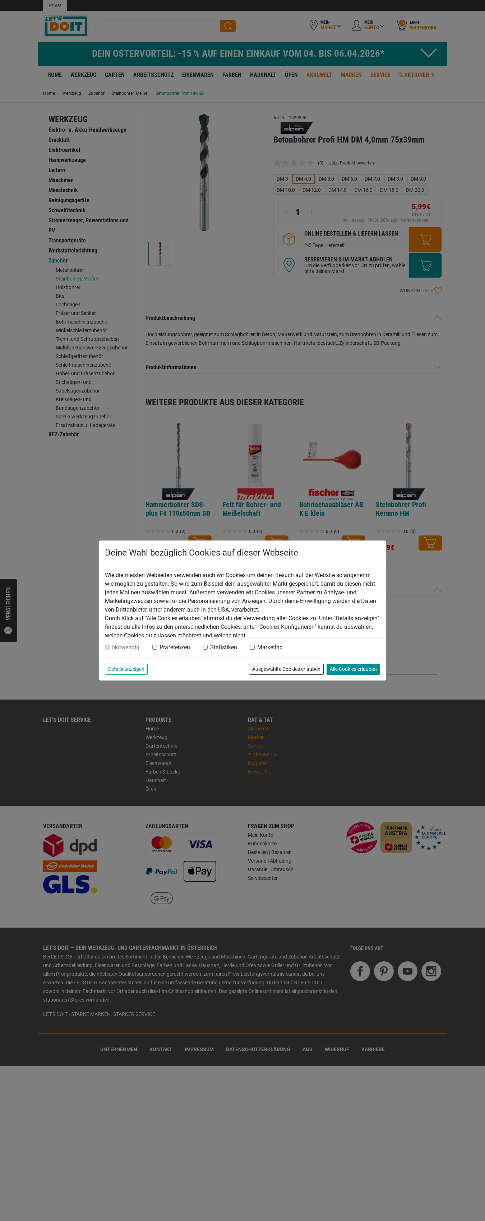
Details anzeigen (126, 669)
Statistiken (223, 647)
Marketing (270, 647)
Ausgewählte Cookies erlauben (286, 669)
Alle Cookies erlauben (353, 669)
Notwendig (125, 647)
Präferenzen (175, 647)
